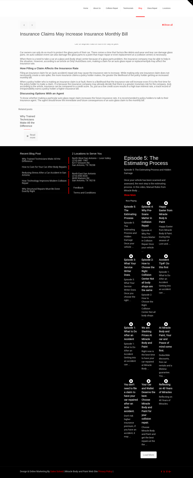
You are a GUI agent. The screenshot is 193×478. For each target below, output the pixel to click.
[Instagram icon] (167, 471)
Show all (167, 24)
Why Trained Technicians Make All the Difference (41, 160)
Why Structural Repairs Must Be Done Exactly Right (41, 190)
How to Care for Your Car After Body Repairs (44, 167)
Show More (130, 195)
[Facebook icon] (161, 471)
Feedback (78, 187)
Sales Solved (56, 471)
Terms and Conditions (84, 192)
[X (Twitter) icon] (164, 471)
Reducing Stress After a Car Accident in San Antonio (44, 174)
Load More (148, 455)
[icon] (169, 471)
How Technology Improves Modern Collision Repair (44, 182)
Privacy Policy (105, 471)
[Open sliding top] (190, 3)
